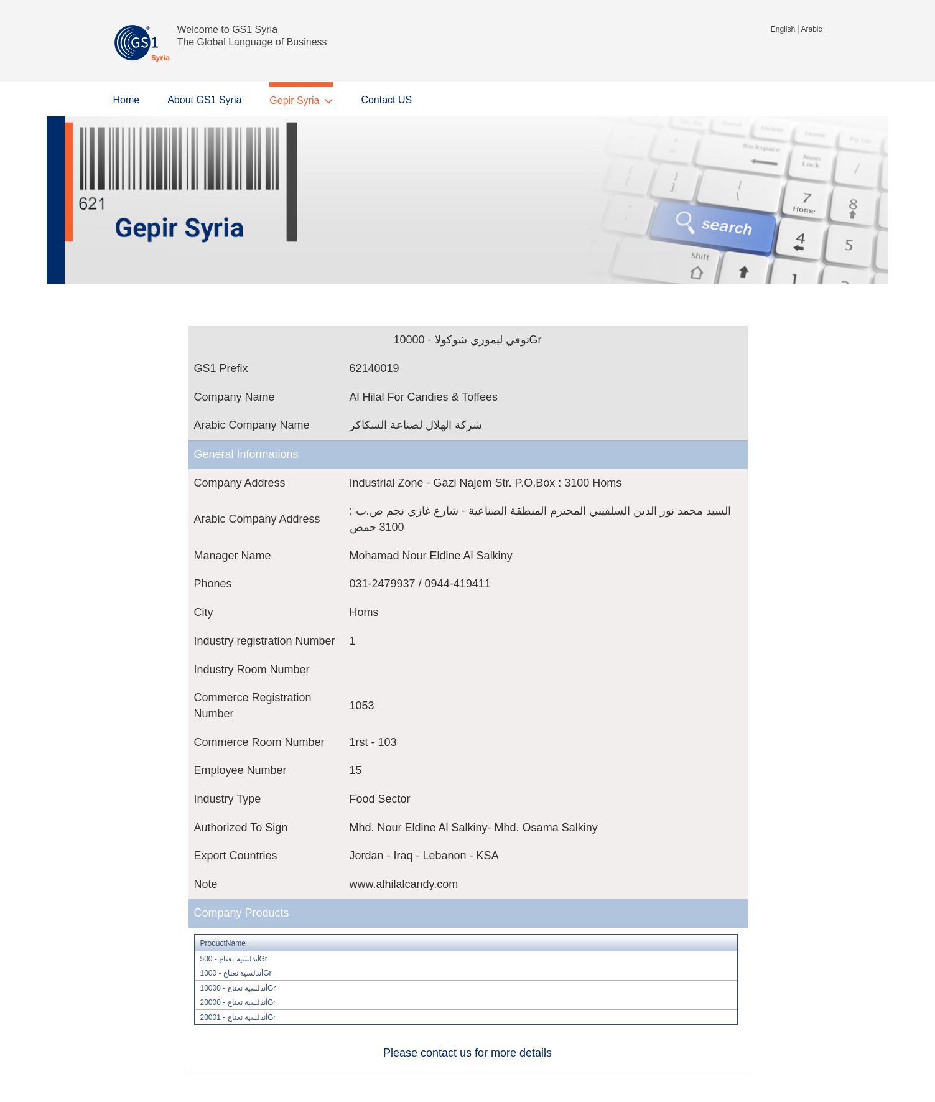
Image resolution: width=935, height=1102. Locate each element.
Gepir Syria (294, 100)
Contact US (386, 100)
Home (126, 100)
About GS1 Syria (204, 100)
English (783, 29)
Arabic (811, 29)
